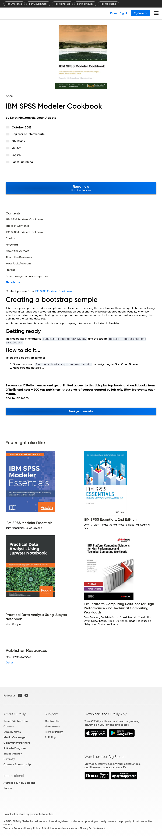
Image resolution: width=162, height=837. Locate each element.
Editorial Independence (55, 828)
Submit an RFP (12, 753)
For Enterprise (14, 3)
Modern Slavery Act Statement (88, 828)
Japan (7, 788)
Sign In (124, 13)
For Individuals (85, 3)
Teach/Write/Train (15, 721)
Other (9, 662)
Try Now (140, 13)
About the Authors (17, 251)
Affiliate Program (14, 748)
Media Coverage (14, 737)
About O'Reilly (14, 714)
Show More (13, 282)
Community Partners (16, 743)
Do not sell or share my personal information (28, 814)
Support (51, 714)
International (13, 776)
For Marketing (108, 3)
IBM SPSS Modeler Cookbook (24, 219)
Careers (8, 726)
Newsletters (52, 726)
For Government (38, 3)
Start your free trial (81, 411)
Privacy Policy (54, 732)
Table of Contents (17, 225)
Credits (10, 238)
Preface (11, 269)
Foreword (12, 244)
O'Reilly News (12, 732)
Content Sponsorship (17, 764)
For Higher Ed (62, 3)
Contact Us (52, 721)
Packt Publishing (22, 162)
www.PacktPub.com (18, 263)
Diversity (9, 759)
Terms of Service (12, 828)
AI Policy (50, 737)
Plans (113, 13)
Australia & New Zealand (19, 783)
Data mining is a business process (27, 276)
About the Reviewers (19, 257)
